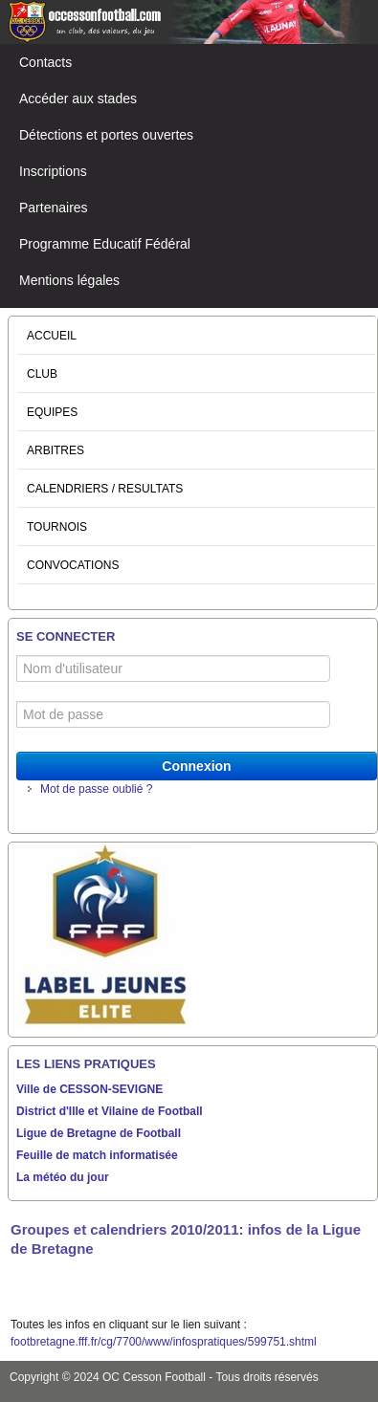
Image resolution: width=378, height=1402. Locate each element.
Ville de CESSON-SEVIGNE (89, 1089)
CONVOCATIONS (73, 565)
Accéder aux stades (78, 98)
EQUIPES (52, 412)
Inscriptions (53, 171)
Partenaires (53, 207)
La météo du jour (62, 1177)
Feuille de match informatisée (97, 1155)
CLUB (42, 374)
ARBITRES (55, 450)
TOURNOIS (57, 527)
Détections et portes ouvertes (106, 134)
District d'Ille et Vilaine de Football (109, 1111)
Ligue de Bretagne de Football (98, 1133)
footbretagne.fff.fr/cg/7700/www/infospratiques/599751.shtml (164, 1341)
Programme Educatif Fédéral (104, 244)
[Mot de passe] (173, 714)
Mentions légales (69, 280)
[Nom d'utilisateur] (173, 668)
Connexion (196, 766)
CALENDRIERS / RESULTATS (105, 488)
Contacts (45, 62)
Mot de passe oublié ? (96, 789)
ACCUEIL (52, 335)
